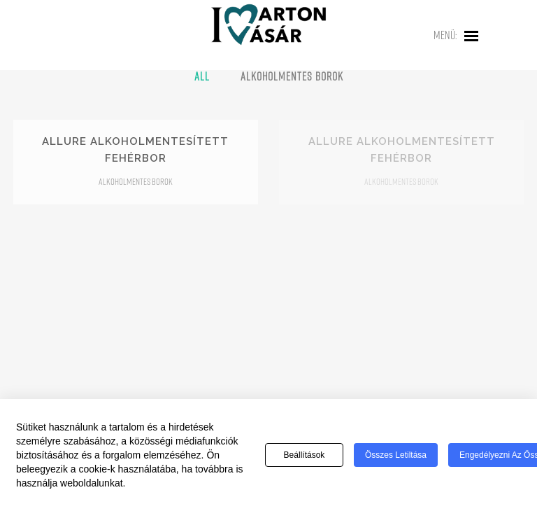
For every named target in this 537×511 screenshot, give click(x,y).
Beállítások (304, 456)
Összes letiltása (396, 456)
